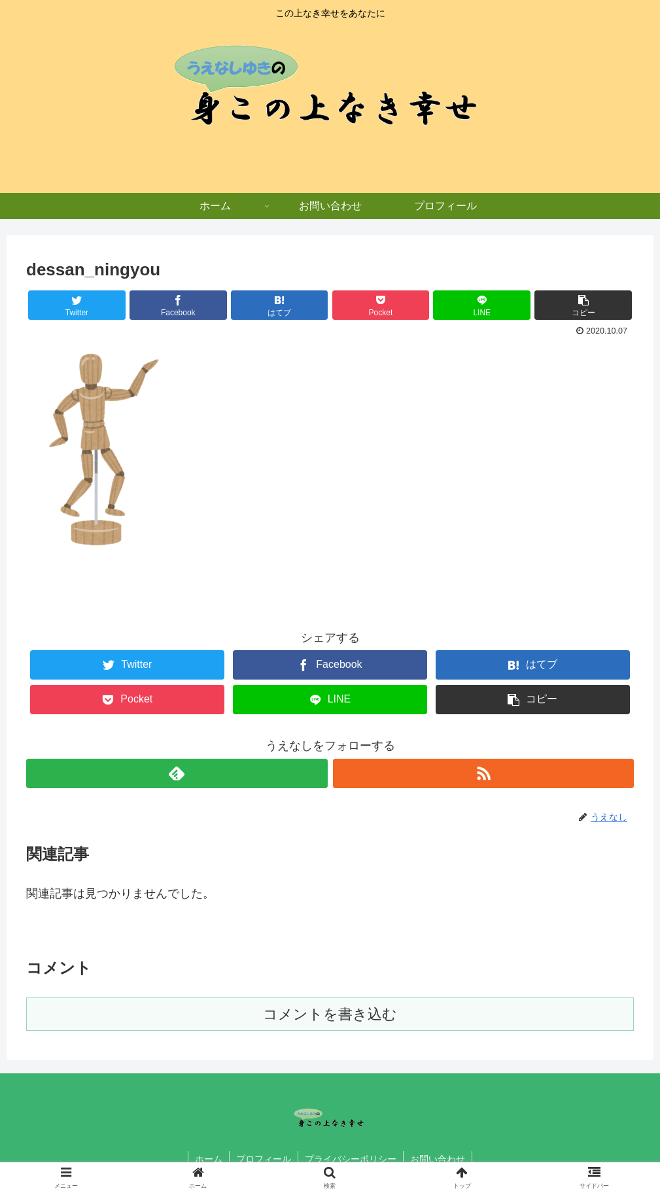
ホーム (208, 1159)
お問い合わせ (437, 1159)
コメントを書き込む (330, 1014)
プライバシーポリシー (350, 1159)
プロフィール (263, 1159)
